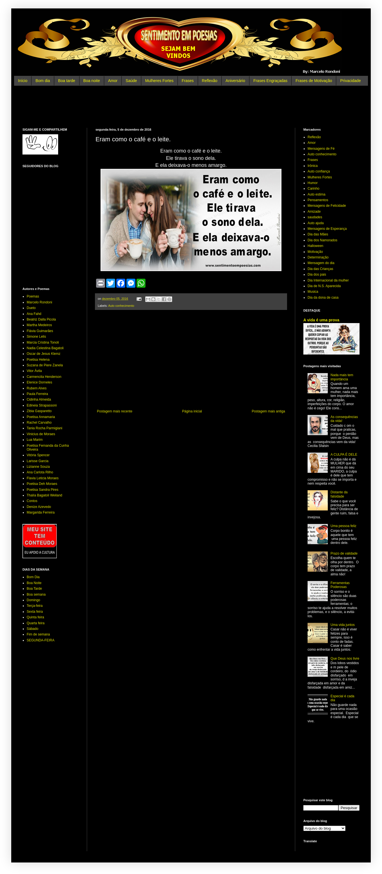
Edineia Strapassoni (42, 405)
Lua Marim (35, 440)
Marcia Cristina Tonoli (43, 342)
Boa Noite (34, 583)
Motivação (315, 252)
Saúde (131, 80)
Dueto (31, 308)
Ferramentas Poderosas (340, 585)
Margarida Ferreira (40, 512)
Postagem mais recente (114, 411)
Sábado (32, 629)
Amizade (314, 212)
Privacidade (350, 80)
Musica (313, 292)
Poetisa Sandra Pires (42, 490)
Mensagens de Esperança (327, 229)
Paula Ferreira (37, 394)
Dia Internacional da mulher (328, 280)
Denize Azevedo (39, 507)
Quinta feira (35, 617)
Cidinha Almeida (39, 399)
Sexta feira (35, 612)
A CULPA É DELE (344, 455)
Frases (188, 80)
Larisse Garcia (37, 461)
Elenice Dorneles (39, 382)
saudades (315, 217)
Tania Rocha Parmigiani (44, 428)
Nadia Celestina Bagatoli (45, 348)
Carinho (313, 188)
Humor (313, 183)
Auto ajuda (316, 223)
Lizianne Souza (38, 467)
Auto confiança (319, 171)
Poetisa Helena (38, 360)
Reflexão (209, 80)
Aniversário (235, 80)
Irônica (313, 166)
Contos (32, 501)
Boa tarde (66, 80)
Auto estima (316, 194)
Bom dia (42, 80)
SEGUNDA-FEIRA (40, 640)
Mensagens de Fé (321, 149)
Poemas (33, 296)
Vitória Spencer (38, 455)
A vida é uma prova (321, 320)
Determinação (318, 257)
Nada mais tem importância (342, 377)
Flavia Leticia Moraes (42, 478)
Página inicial (192, 411)
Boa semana (36, 594)
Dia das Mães (318, 234)
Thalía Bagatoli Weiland (44, 495)
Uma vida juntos (343, 625)
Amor (112, 80)
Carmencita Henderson (44, 377)
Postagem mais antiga (268, 411)
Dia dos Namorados (322, 240)
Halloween (315, 246)
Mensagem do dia (321, 263)
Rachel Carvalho (39, 422)
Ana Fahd (34, 314)
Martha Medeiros (39, 325)
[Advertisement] (191, 106)
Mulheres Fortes (159, 80)
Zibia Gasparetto (39, 411)
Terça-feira (35, 606)
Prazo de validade (344, 553)
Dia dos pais (317, 274)
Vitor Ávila (34, 371)
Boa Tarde (34, 589)
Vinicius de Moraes (41, 434)
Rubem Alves (37, 388)
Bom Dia (33, 577)
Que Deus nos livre (345, 658)
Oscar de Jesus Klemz (43, 354)
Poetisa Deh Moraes (42, 484)
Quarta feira (35, 623)
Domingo (33, 600)
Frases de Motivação (313, 80)
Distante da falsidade (339, 494)
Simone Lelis (36, 337)
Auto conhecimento (121, 305)
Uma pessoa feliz (343, 526)
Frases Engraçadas (270, 80)
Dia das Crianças (320, 269)
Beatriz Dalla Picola (41, 319)
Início (22, 80)
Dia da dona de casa (323, 297)
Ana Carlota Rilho (40, 472)
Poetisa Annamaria (41, 417)
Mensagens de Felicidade (327, 206)
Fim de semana (38, 634)
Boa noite (91, 80)
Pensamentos (318, 200)
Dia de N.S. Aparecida (324, 286)
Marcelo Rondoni (39, 302)
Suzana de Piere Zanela (45, 365)
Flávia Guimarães (40, 331)
